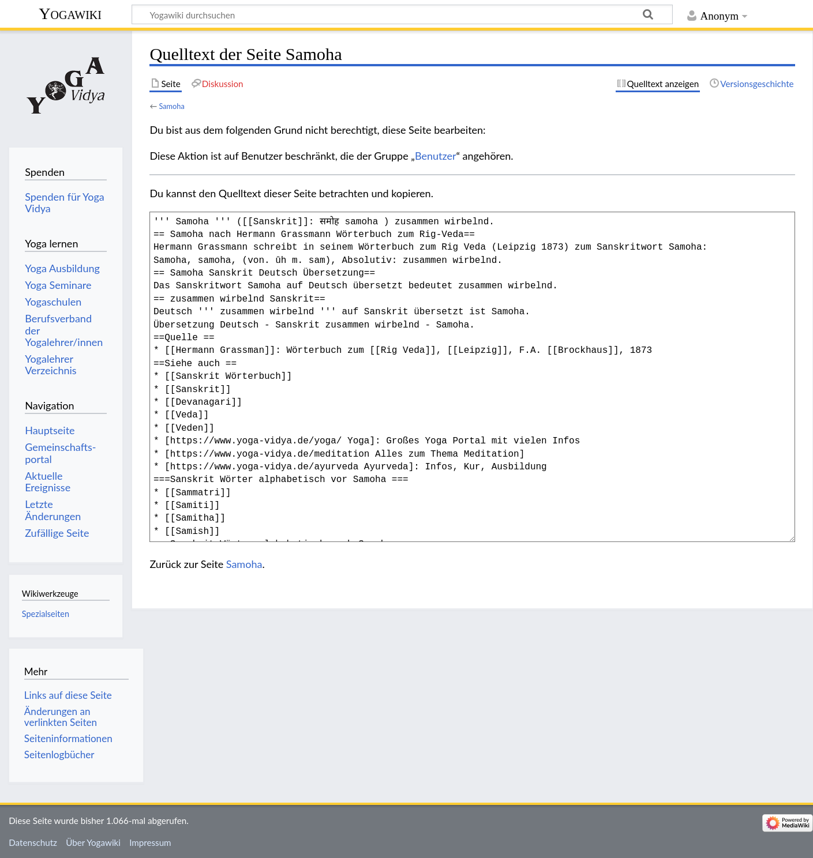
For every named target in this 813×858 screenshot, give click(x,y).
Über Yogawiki (93, 842)
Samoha (171, 106)
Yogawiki (70, 13)
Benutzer (435, 155)
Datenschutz (33, 842)
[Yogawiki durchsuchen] (402, 14)
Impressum (150, 842)
